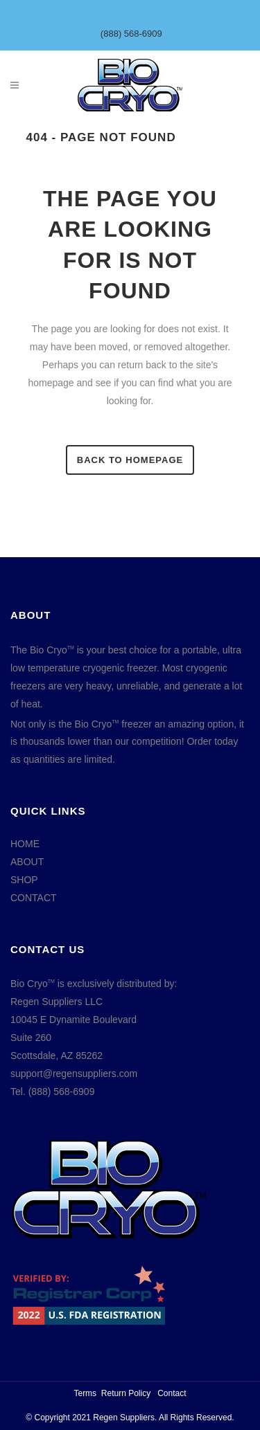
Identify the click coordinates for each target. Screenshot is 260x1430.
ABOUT (27, 861)
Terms (84, 1393)
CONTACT (33, 897)
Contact (171, 1393)
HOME (25, 843)
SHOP (24, 879)
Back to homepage (130, 460)
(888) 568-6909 (131, 33)
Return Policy (125, 1393)
